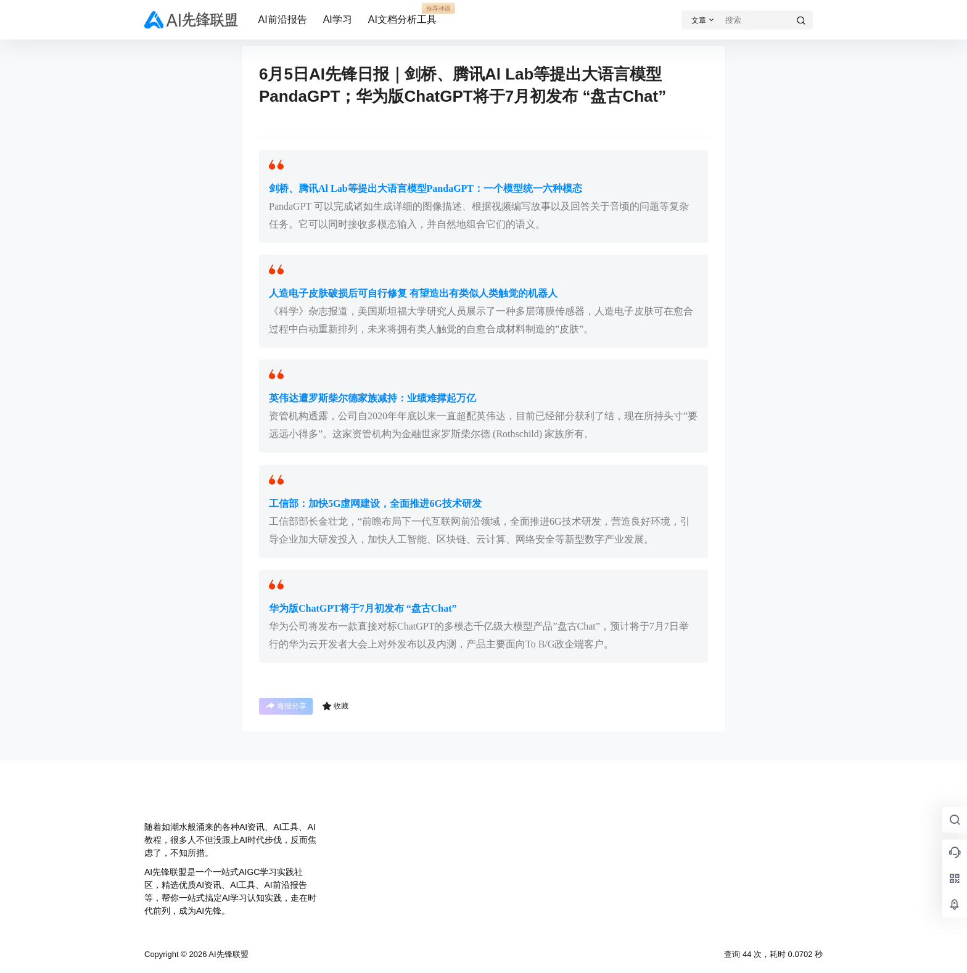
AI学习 (337, 19)
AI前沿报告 (282, 19)
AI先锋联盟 (227, 954)
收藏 (335, 706)
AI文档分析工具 (402, 14)
